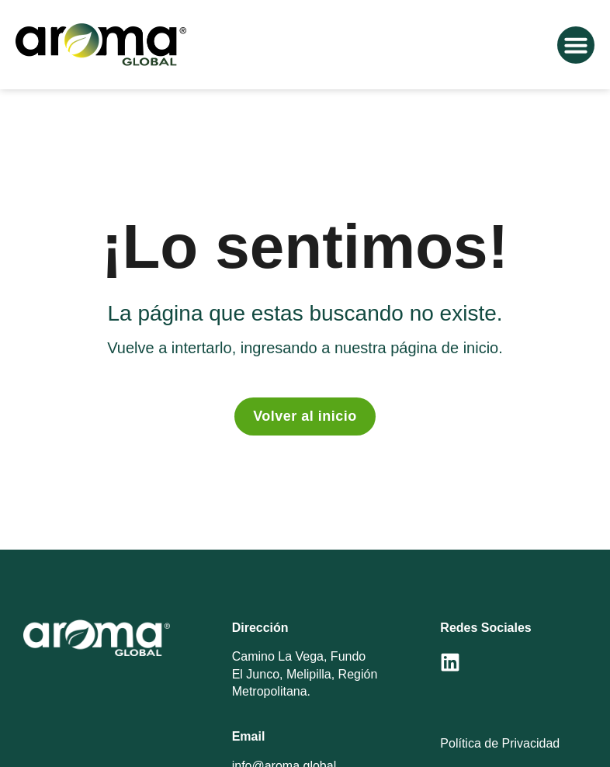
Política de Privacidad (500, 743)
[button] (575, 45)
